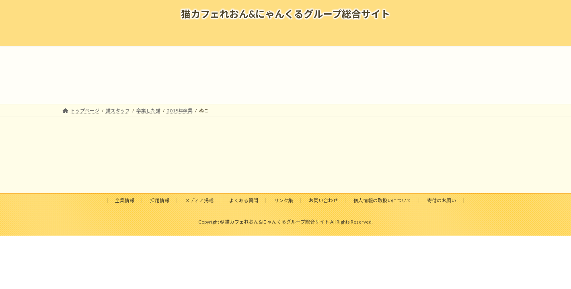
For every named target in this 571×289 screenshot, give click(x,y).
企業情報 (124, 200)
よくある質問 (243, 200)
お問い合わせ (323, 200)
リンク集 (283, 200)
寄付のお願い (441, 200)
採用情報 (159, 200)
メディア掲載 (199, 200)
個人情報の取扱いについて (382, 200)
